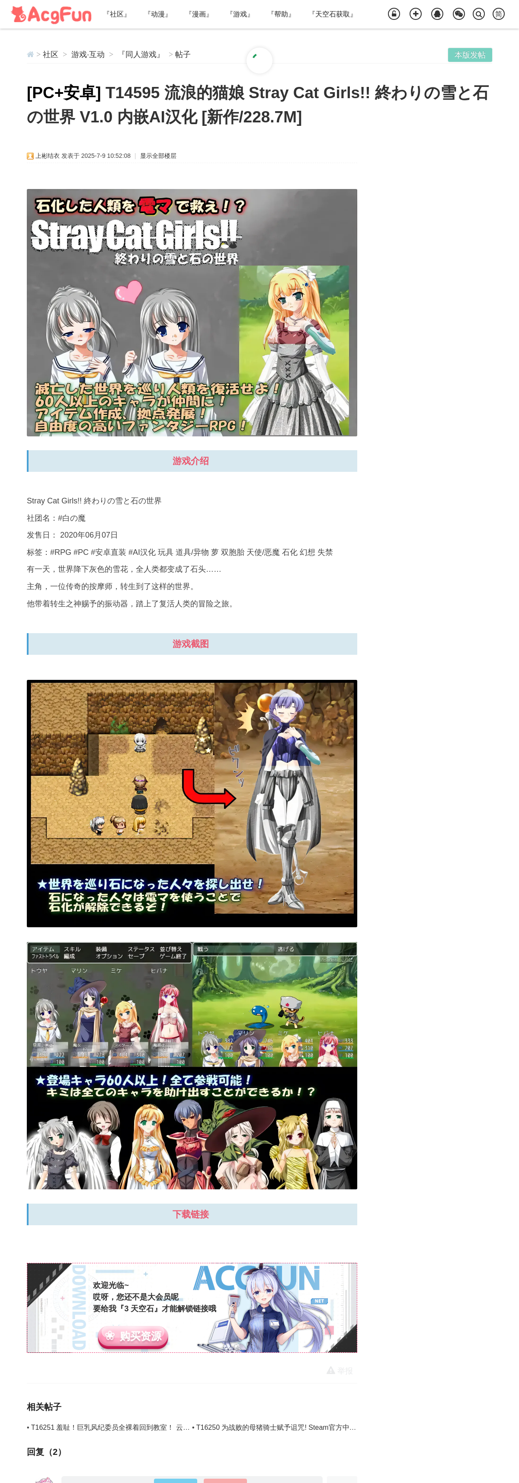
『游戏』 (240, 14)
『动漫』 (158, 14)
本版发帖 (470, 55)
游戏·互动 (88, 54)
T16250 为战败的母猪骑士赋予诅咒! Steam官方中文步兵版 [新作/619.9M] (309, 1427)
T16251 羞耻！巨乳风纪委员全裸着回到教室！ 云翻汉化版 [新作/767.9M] (143, 1427)
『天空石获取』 (332, 14)
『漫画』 (199, 14)
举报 (340, 1370)
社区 (50, 54)
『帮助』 (281, 14)
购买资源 (140, 1336)
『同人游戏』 (141, 54)
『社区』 (117, 14)
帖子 (183, 54)
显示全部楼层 (158, 155)
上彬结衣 (47, 155)
